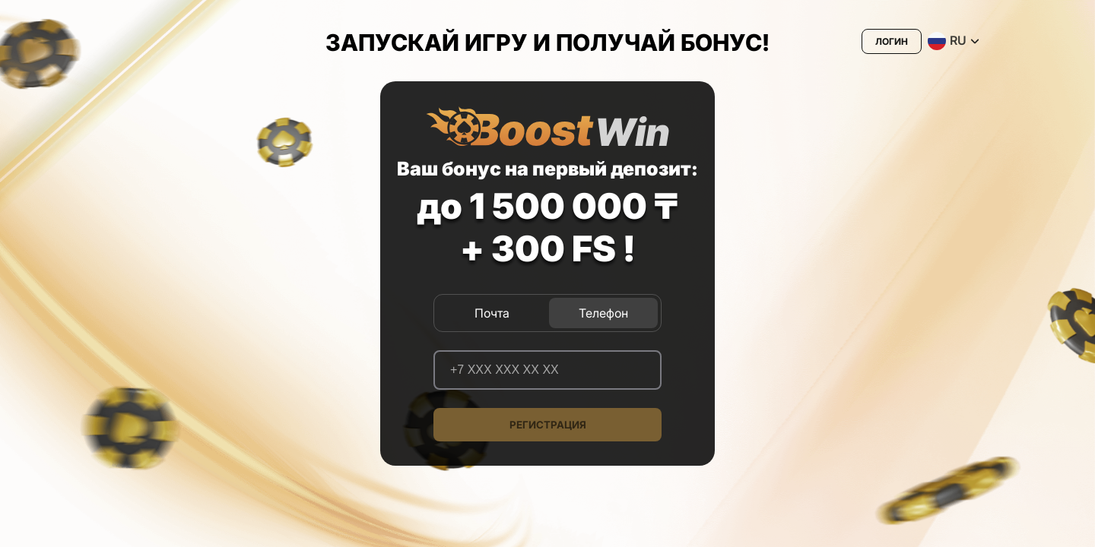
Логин (891, 41)
